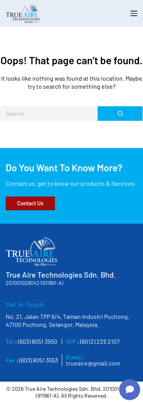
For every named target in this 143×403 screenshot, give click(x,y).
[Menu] (133, 13)
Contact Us (30, 203)
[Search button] (120, 113)
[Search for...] (48, 113)
